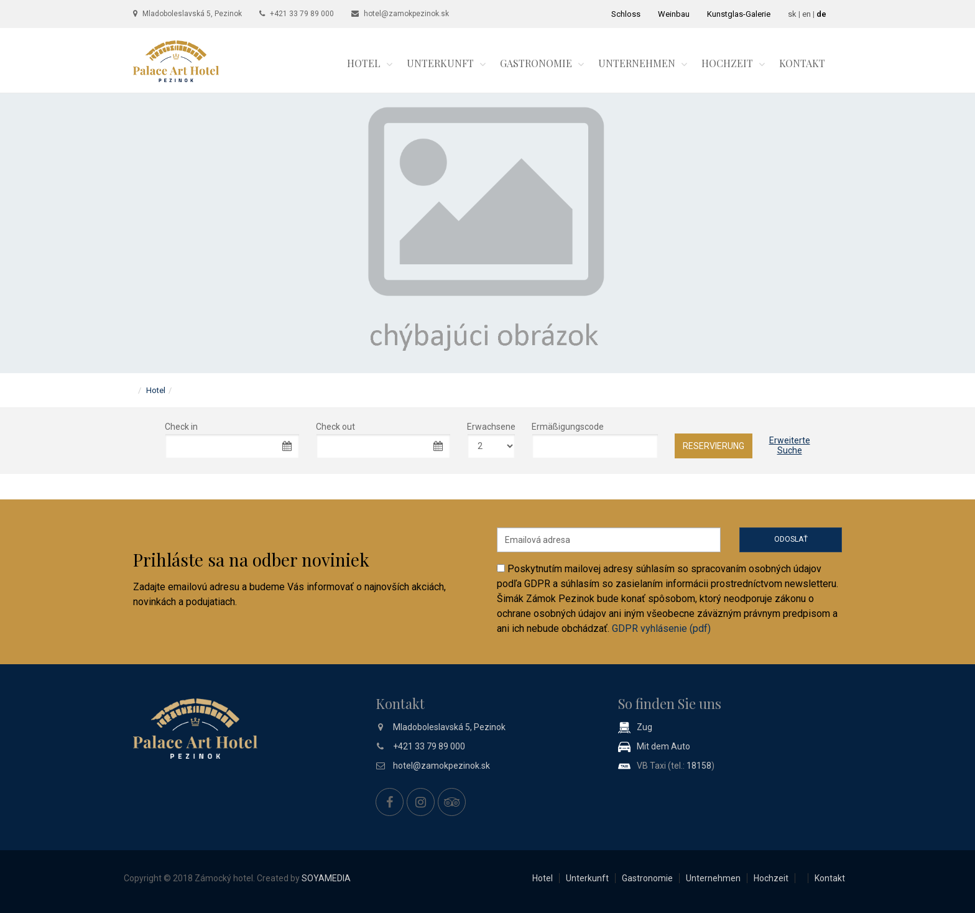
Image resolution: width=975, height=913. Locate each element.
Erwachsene (491, 427)
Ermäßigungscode (568, 427)
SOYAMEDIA (326, 878)
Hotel (364, 63)
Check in (181, 427)
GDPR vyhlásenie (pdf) (661, 628)
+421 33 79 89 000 (302, 13)
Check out (335, 427)
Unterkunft (440, 63)
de (821, 14)
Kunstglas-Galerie (738, 14)
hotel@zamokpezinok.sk (406, 13)
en (806, 14)
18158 (698, 766)
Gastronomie (536, 63)
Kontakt (802, 63)
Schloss (625, 14)
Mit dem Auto (663, 746)
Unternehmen (636, 63)
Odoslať (791, 539)
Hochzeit (727, 63)
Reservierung (713, 446)
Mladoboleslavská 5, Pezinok (192, 13)
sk (792, 14)
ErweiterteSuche (789, 445)
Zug (644, 727)
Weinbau (674, 14)
